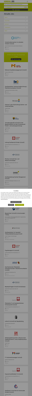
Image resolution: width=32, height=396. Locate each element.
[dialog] (16, 198)
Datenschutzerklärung (4, 199)
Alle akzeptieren (19, 204)
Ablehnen (11, 204)
